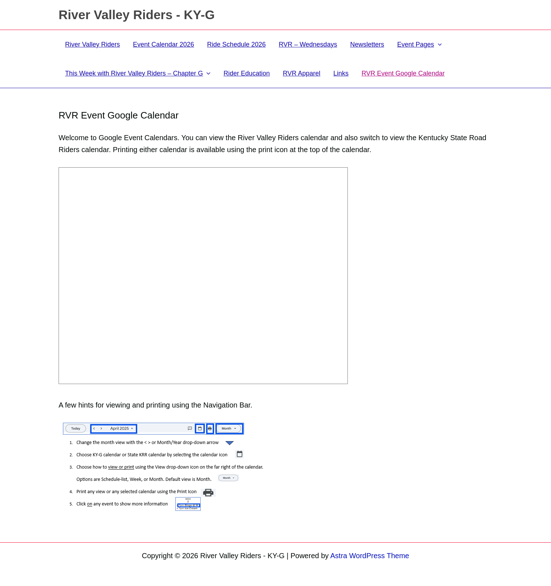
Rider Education (246, 73)
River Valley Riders (92, 44)
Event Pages (419, 44)
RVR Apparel (301, 73)
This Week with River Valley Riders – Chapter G (137, 73)
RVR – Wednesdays (308, 44)
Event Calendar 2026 (163, 44)
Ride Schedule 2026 (236, 44)
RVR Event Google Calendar (403, 73)
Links (341, 73)
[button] (438, 44)
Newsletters (367, 44)
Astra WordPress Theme (369, 556)
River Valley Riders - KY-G (137, 15)
